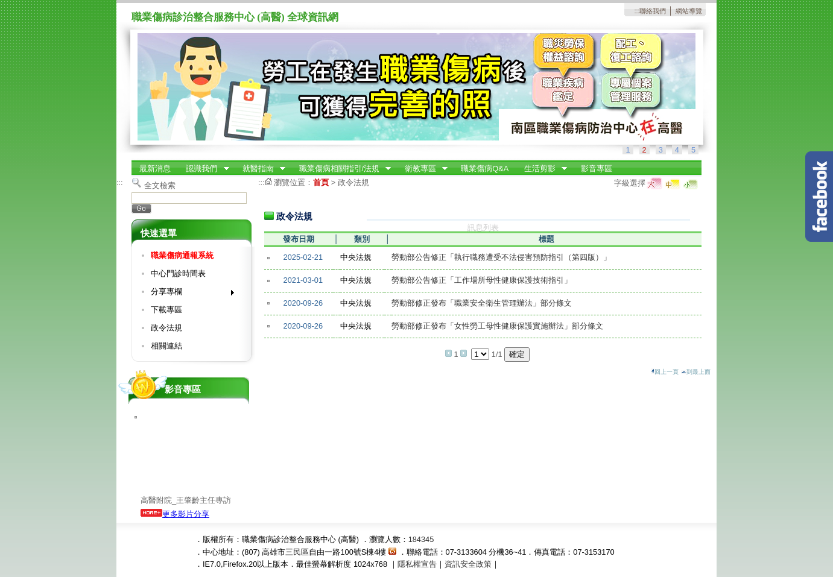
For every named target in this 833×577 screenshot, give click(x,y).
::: (636, 10)
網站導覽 (689, 10)
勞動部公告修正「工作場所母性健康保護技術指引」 (481, 280)
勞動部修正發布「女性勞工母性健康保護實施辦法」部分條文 (497, 325)
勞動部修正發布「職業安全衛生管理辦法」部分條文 (481, 302)
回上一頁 (665, 371)
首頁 (321, 182)
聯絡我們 (652, 10)
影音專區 (596, 168)
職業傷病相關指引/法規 (341, 169)
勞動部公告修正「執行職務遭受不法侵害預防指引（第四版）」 (501, 257)
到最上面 (696, 371)
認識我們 (204, 169)
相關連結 (166, 345)
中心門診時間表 (178, 273)
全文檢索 (160, 185)
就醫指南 (260, 169)
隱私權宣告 (417, 564)
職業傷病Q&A (484, 168)
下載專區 (166, 309)
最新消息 (155, 168)
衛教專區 (422, 169)
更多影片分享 (175, 514)
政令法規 (166, 327)
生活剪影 (541, 169)
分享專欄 (188, 294)
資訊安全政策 (468, 564)
